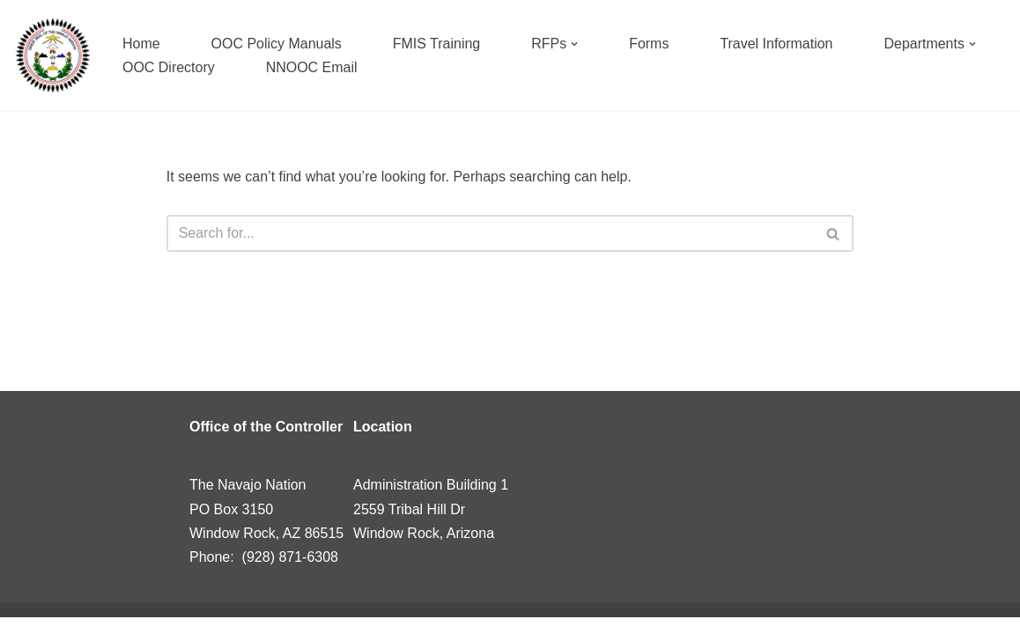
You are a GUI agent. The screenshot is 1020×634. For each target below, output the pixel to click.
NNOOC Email (312, 67)
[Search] (490, 233)
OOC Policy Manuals (277, 43)
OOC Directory (168, 67)
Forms (649, 43)
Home (141, 43)
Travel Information (777, 43)
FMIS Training (437, 43)
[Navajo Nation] (52, 55)
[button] (575, 44)
